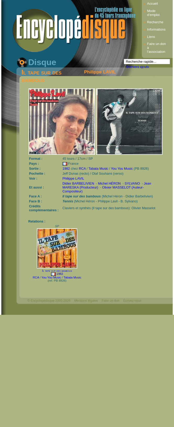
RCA (82, 168)
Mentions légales (86, 301)
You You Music (122, 168)
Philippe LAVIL (100, 72)
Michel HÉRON (109, 183)
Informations (156, 29)
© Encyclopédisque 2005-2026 (48, 301)
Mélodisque (82, 309)
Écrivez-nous (132, 301)
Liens (151, 37)
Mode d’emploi (153, 13)
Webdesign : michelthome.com (48, 309)
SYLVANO (132, 183)
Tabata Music (98, 168)
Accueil (152, 3)
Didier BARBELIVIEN (78, 183)
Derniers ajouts (137, 67)
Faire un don (110, 301)
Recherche (155, 22)
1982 (66, 168)
